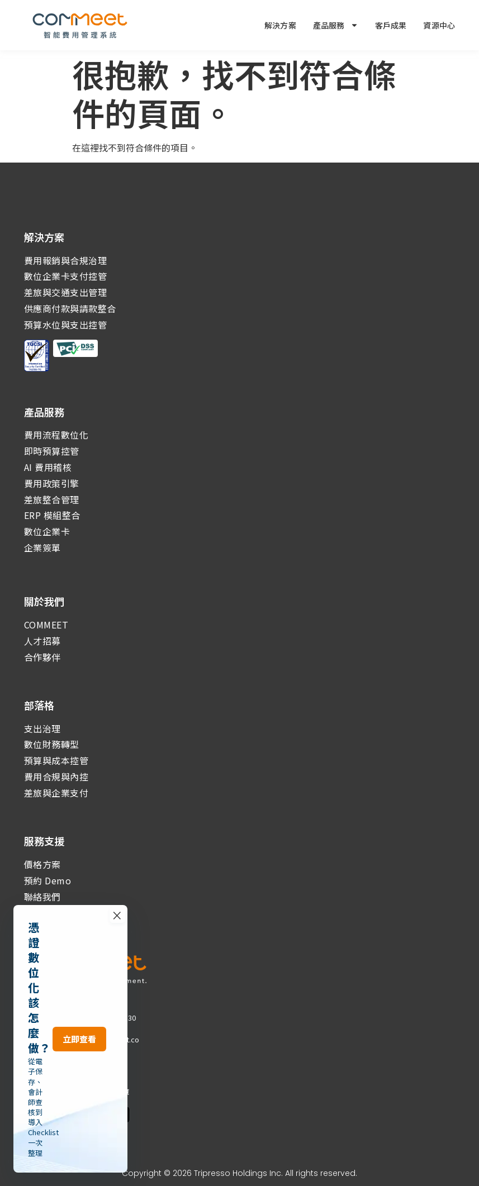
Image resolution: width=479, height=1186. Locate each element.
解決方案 (280, 25)
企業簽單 (42, 547)
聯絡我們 (42, 896)
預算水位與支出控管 (65, 324)
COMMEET (46, 624)
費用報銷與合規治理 (65, 260)
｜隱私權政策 (73, 1091)
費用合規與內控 (56, 776)
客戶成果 (391, 25)
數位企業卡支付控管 (65, 276)
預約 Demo (48, 880)
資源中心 (439, 25)
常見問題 (37, 1091)
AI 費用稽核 (48, 467)
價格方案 (42, 864)
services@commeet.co (99, 1039)
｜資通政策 (112, 1091)
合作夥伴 (42, 657)
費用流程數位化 (56, 434)
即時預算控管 (51, 451)
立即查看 (233, 1145)
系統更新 (42, 912)
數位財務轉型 (51, 744)
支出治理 (42, 728)
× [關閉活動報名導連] (270, 1128)
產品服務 (335, 25)
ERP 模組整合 (52, 515)
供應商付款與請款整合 (70, 308)
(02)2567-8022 (70, 1028)
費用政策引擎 (51, 483)
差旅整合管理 (51, 499)
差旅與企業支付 (56, 792)
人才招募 (42, 640)
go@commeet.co (89, 1050)
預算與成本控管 (56, 760)
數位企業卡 (47, 531)
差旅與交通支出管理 (65, 292)
